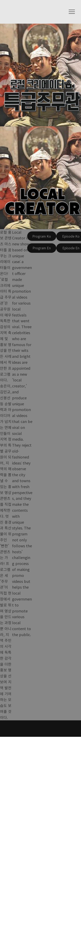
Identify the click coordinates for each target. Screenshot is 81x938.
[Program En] (41, 248)
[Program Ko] (41, 236)
